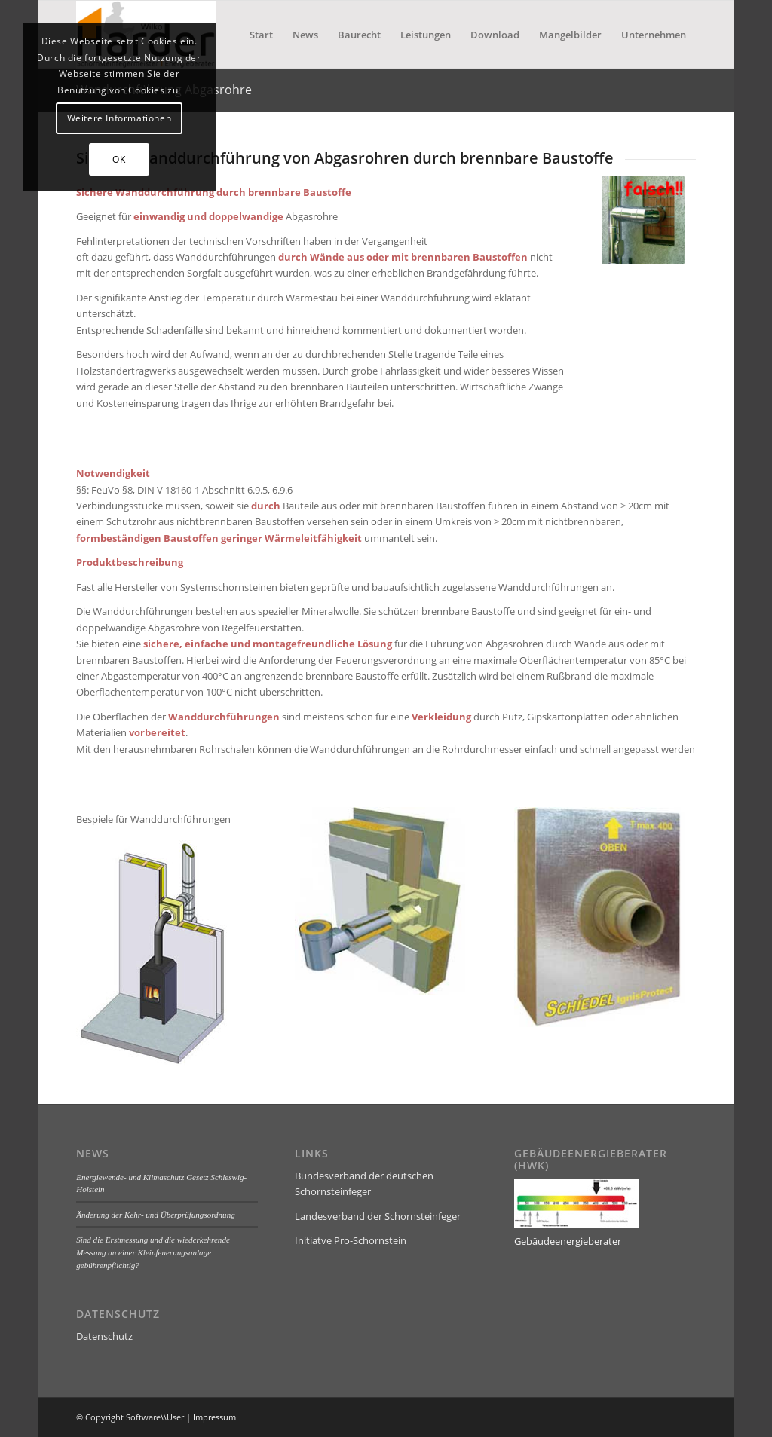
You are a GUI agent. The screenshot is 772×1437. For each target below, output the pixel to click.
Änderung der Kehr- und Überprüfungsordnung (155, 1214)
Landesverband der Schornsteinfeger (378, 1216)
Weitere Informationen (119, 118)
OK (118, 159)
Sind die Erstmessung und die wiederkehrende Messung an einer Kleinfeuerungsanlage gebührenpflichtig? (153, 1252)
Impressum (214, 1417)
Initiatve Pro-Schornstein (350, 1240)
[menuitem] (261, 35)
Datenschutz (104, 1336)
